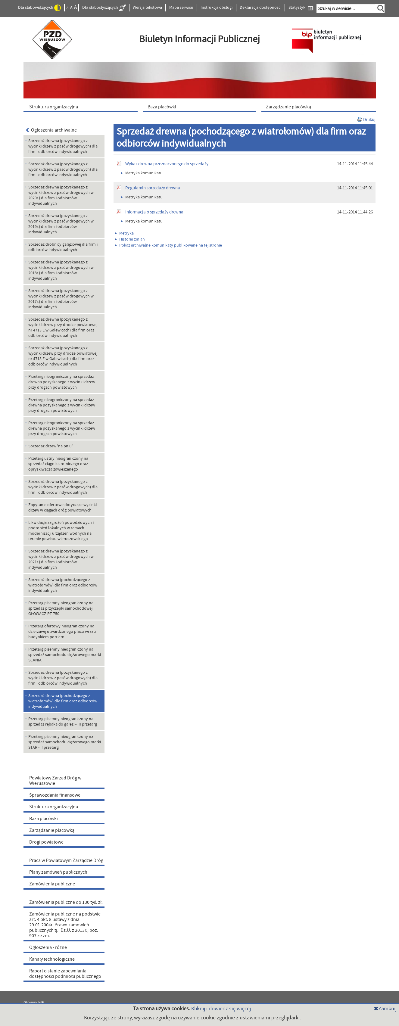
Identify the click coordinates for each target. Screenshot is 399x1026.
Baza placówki (43, 819)
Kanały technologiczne (52, 959)
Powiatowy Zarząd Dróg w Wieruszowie (55, 780)
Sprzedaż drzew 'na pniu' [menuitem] (50, 446)
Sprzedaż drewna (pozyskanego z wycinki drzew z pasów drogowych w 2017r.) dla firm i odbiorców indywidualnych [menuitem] (61, 299)
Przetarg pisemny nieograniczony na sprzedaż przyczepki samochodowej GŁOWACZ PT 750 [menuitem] (60, 608)
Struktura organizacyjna (53, 807)
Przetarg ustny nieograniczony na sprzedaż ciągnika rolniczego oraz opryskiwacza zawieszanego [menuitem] (58, 464)
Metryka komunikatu (142, 173)
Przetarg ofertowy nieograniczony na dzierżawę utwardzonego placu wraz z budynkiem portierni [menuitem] (62, 631)
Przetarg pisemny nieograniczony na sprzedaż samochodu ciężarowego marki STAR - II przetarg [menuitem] (64, 742)
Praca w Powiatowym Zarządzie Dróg (66, 860)
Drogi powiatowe (46, 842)
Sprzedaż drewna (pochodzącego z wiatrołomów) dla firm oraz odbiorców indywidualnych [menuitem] (62, 585)
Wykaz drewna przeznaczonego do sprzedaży (166, 164)
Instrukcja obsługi (216, 7)
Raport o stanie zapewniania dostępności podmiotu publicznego (65, 973)
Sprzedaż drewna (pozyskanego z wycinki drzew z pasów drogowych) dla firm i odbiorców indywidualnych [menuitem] (63, 146)
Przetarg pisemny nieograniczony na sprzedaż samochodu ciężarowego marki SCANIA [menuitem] (64, 655)
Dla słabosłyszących (104, 8)
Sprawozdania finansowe (54, 795)
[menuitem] (81, 106)
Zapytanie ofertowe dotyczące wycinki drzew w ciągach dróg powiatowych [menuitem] (62, 507)
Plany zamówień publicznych (58, 872)
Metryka (124, 233)
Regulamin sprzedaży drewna (152, 188)
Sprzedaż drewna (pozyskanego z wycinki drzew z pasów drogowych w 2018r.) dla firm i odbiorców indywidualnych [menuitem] (61, 270)
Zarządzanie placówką (51, 830)
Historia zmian (130, 239)
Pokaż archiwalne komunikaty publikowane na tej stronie (168, 245)
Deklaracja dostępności (260, 7)
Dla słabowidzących (39, 8)
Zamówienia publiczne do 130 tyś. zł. (66, 902)
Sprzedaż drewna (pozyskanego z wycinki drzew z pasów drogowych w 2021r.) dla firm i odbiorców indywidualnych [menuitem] (61, 559)
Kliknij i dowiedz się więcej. (221, 1008)
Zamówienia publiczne (52, 884)
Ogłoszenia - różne (48, 947)
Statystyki (300, 8)
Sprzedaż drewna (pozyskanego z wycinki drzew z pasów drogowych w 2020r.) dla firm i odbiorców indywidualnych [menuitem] (61, 195)
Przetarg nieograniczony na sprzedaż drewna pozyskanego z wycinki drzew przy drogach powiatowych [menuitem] (61, 382)
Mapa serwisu (181, 7)
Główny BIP (33, 1002)
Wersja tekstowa (147, 7)
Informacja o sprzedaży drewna (154, 212)
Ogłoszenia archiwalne (51, 130)
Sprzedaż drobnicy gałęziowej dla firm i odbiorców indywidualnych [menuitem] (63, 247)
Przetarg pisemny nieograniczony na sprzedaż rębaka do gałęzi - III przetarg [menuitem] (62, 721)
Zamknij (385, 1008)
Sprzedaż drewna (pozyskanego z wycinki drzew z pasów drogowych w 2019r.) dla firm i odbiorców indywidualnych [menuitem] (61, 224)
